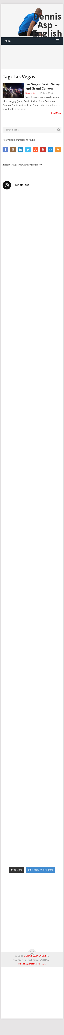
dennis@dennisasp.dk (32, 963)
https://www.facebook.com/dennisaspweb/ (22, 164)
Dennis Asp (30, 93)
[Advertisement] (32, 914)
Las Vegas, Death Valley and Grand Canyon (42, 86)
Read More (56, 113)
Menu (8, 41)
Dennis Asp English (36, 955)
